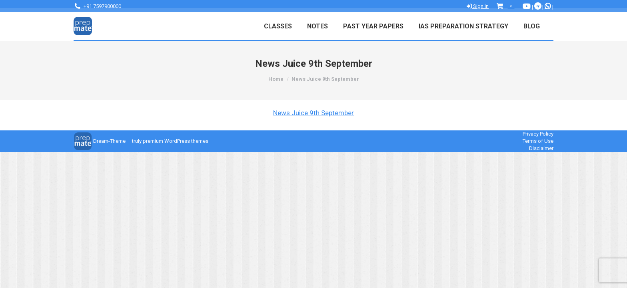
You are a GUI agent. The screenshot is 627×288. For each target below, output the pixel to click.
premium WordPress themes (175, 141)
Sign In (478, 6)
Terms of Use (538, 141)
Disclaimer (541, 148)
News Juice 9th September (313, 113)
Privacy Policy (538, 134)
